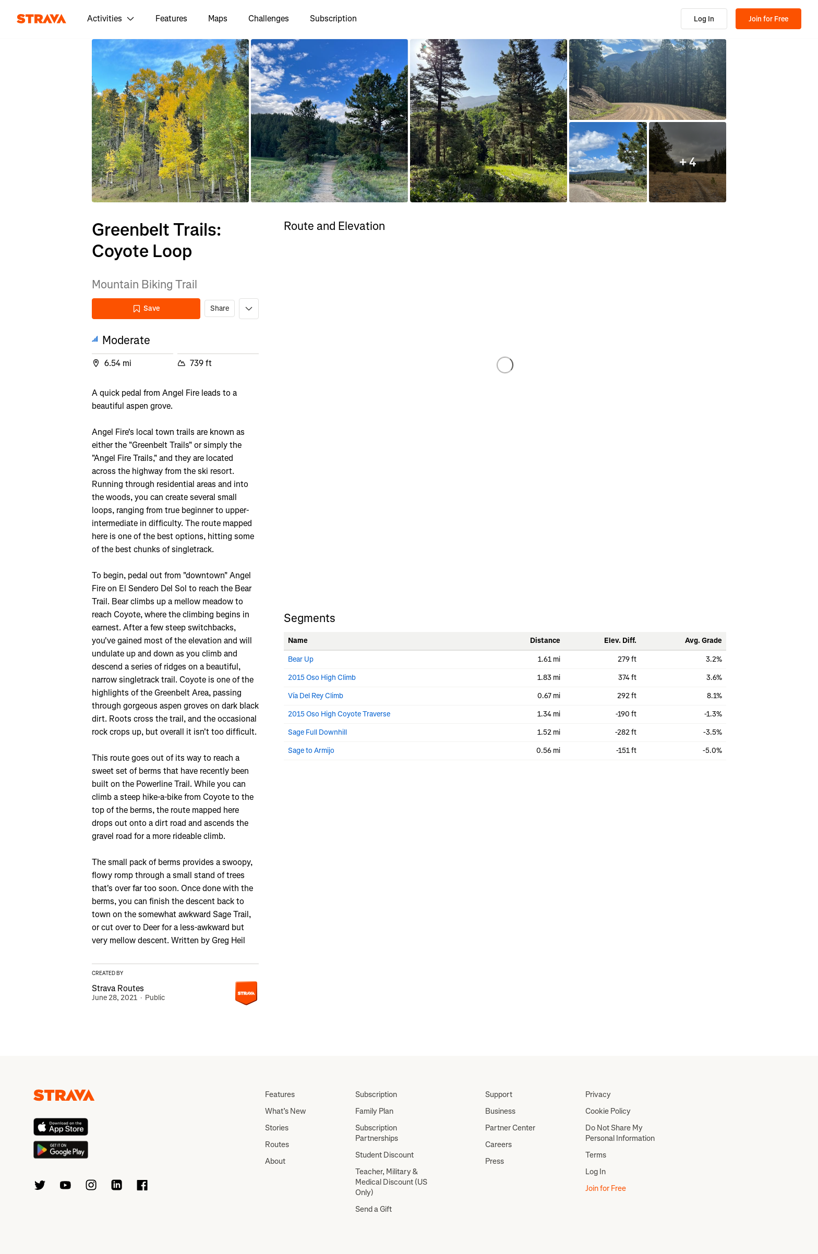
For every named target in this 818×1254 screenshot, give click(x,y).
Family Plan (374, 1111)
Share (219, 308)
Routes (277, 1144)
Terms (595, 1155)
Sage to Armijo (311, 751)
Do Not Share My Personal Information (620, 1133)
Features (171, 18)
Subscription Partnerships (376, 1133)
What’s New (285, 1111)
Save (146, 308)
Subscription (333, 18)
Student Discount (384, 1155)
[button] (170, 120)
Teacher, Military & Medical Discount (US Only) (391, 1182)
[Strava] (41, 18)
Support (498, 1094)
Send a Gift (373, 1209)
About (275, 1161)
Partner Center (510, 1128)
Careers (498, 1144)
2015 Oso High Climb (322, 678)
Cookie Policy (608, 1111)
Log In (704, 19)
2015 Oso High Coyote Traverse (339, 714)
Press (494, 1161)
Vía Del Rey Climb (315, 696)
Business (500, 1111)
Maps (217, 18)
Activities (111, 18)
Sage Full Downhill (317, 732)
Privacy (598, 1094)
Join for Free (768, 19)
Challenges (268, 18)
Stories (276, 1128)
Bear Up (301, 659)
